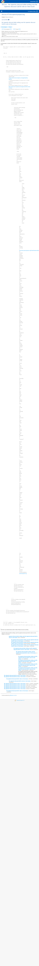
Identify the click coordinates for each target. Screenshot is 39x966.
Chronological (4, 26)
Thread (10, 26)
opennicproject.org (23, 573)
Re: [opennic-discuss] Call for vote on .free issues (15, 675)
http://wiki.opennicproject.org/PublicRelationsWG (29, 250)
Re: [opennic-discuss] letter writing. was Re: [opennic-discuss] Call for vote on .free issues (27, 657)
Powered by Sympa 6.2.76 (20, 700)
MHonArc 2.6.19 (13, 695)
